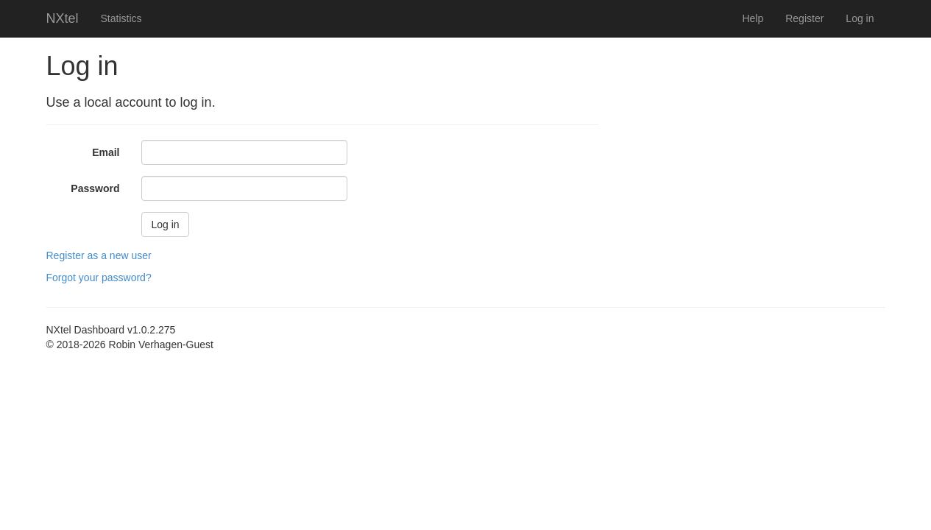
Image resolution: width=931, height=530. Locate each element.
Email (105, 152)
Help (752, 18)
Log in (860, 18)
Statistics (121, 18)
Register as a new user (99, 255)
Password (95, 188)
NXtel (62, 18)
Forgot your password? (99, 277)
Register (804, 18)
